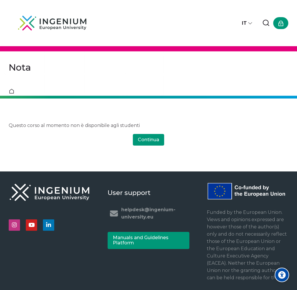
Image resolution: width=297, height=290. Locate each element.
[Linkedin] (48, 225)
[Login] (280, 23)
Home (13, 91)
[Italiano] (247, 23)
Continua (148, 139)
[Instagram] (14, 225)
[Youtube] (31, 225)
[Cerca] (266, 23)
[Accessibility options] (282, 275)
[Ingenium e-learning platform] (52, 23)
